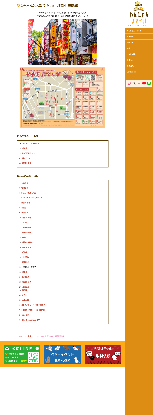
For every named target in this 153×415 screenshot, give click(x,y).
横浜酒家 (24, 212)
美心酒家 (25, 314)
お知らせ (130, 60)
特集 (29, 336)
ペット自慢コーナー (134, 54)
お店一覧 (130, 36)
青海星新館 (26, 227)
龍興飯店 (25, 262)
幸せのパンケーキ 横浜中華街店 (33, 305)
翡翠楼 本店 (26, 282)
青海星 (24, 222)
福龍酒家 (24, 187)
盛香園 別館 (25, 202)
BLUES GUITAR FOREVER (31, 197)
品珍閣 (24, 252)
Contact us (131, 71)
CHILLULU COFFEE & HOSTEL (33, 310)
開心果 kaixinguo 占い (31, 320)
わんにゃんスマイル (134, 30)
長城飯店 (25, 287)
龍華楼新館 (26, 232)
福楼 (24, 237)
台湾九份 (24, 183)
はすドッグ (26, 158)
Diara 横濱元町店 (28, 192)
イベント (130, 42)
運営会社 (130, 66)
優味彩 (24, 148)
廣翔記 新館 (26, 163)
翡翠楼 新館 (26, 247)
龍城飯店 (26, 257)
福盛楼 (23, 207)
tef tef (24, 295)
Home (20, 336)
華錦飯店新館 (27, 242)
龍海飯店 (25, 277)
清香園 (24, 272)
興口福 (24, 290)
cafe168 (25, 300)
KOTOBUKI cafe (28, 153)
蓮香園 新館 (26, 217)
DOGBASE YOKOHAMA (31, 143)
